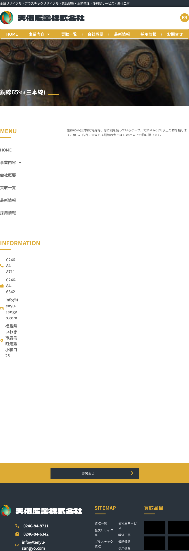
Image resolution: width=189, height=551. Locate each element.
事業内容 (39, 34)
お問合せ (175, 34)
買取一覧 (69, 34)
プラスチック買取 (104, 543)
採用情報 (148, 34)
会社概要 (95, 34)
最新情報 (122, 34)
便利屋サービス (127, 525)
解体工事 (124, 534)
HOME (12, 34)
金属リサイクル (104, 532)
